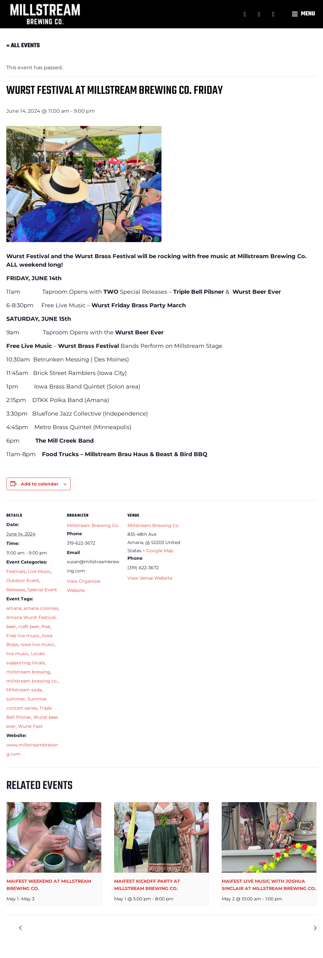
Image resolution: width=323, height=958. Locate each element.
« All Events (23, 45)
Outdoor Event (22, 580)
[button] (304, 14)
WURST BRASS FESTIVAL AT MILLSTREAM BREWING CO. (239, 928)
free (46, 626)
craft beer (28, 626)
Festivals (16, 571)
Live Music (39, 571)
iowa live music (38, 644)
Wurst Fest (30, 726)
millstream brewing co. (32, 681)
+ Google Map (158, 550)
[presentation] (54, 837)
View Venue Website (149, 578)
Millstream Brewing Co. (93, 525)
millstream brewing (28, 672)
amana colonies (41, 608)
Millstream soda (24, 690)
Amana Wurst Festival (31, 617)
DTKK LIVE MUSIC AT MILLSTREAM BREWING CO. (87, 928)
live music (17, 653)
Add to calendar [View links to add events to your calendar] (39, 484)
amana (13, 608)
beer (11, 626)
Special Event (42, 589)
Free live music (23, 635)
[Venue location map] (221, 543)
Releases (15, 589)
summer (15, 699)
